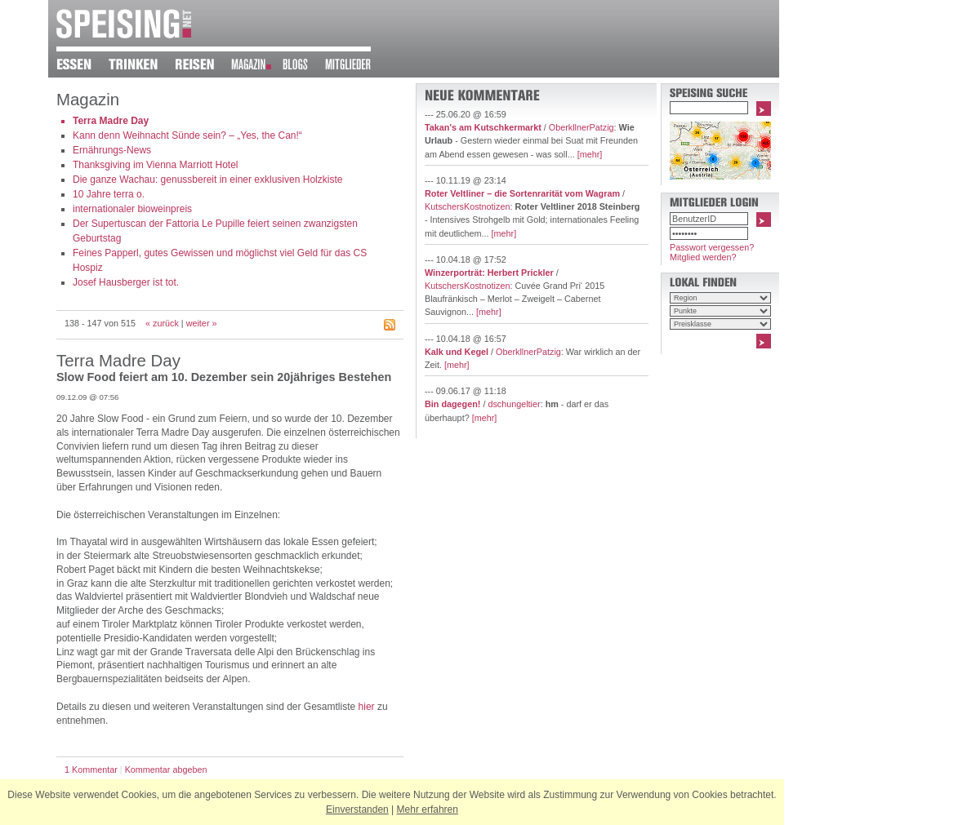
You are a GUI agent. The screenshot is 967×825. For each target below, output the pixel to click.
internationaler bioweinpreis (132, 209)
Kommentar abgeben (166, 769)
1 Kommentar (91, 769)
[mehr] (590, 154)
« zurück (162, 323)
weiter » (201, 323)
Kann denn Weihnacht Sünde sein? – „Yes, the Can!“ (187, 135)
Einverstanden (357, 809)
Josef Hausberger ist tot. (126, 282)
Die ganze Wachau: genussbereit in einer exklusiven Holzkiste (207, 179)
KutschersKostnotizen (467, 206)
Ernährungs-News (112, 150)
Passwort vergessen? (712, 247)
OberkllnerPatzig (581, 127)
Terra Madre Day (111, 120)
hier (367, 706)
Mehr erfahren (427, 809)
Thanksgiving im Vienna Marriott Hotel (155, 165)
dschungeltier (514, 404)
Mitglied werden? (703, 257)
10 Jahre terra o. (109, 194)
